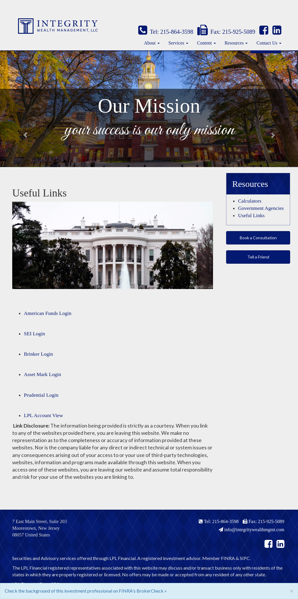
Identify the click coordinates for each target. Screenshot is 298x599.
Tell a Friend (258, 256)
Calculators (249, 201)
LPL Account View (43, 415)
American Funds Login (47, 313)
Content (204, 42)
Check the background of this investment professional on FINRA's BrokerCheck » (86, 590)
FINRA (228, 558)
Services (176, 42)
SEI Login (34, 333)
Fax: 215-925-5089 (226, 32)
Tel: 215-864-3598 (165, 32)
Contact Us (266, 42)
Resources (234, 42)
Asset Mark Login (42, 374)
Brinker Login (38, 354)
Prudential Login (41, 395)
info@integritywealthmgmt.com (251, 529)
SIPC (245, 558)
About (150, 42)
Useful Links (251, 215)
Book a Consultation (258, 237)
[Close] (291, 591)
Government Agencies (261, 208)
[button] (22, 109)
